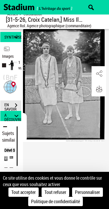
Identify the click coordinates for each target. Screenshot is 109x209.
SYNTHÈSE (12, 37)
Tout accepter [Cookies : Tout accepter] (23, 192)
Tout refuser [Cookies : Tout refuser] (55, 192)
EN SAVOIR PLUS (12, 106)
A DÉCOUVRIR (12, 116)
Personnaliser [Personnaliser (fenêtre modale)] (87, 192)
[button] (10, 86)
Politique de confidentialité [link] (55, 201)
